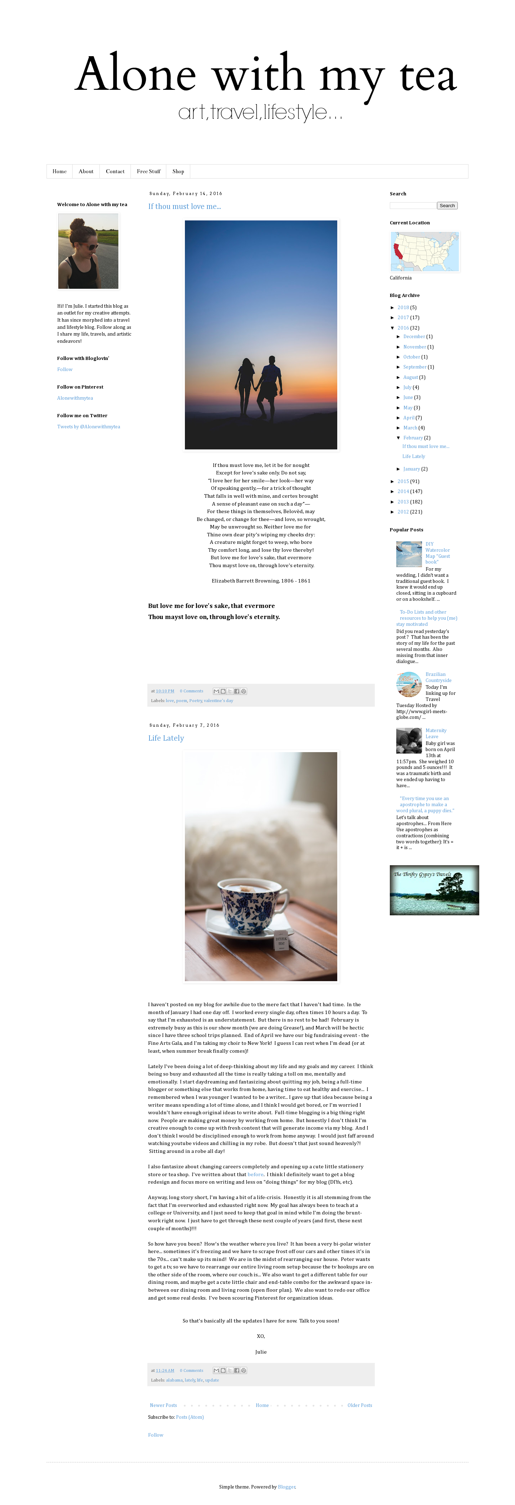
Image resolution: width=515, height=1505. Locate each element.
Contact (115, 171)
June (408, 397)
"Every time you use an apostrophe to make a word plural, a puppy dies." (425, 804)
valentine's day (218, 700)
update (212, 1380)
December (414, 336)
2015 (404, 481)
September (415, 367)
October (412, 357)
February (413, 437)
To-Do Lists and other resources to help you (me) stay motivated (427, 618)
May (408, 407)
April (409, 417)
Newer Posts (163, 1405)
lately (190, 1380)
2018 (404, 307)
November (415, 347)
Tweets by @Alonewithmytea (88, 426)
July (408, 387)
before (255, 1174)
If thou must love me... (184, 207)
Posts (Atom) (190, 1417)
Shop (178, 171)
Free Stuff (148, 171)
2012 (404, 512)
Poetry (195, 700)
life (200, 1380)
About (86, 171)
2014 (404, 491)
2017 (404, 317)
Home (60, 171)
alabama (174, 1380)
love (170, 700)
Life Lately (166, 738)
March (410, 427)
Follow (155, 1435)
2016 (404, 328)
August (411, 377)
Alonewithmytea (75, 398)
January (412, 469)
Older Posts (360, 1405)
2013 (404, 502)
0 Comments (191, 691)
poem (181, 700)
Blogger (286, 1487)
